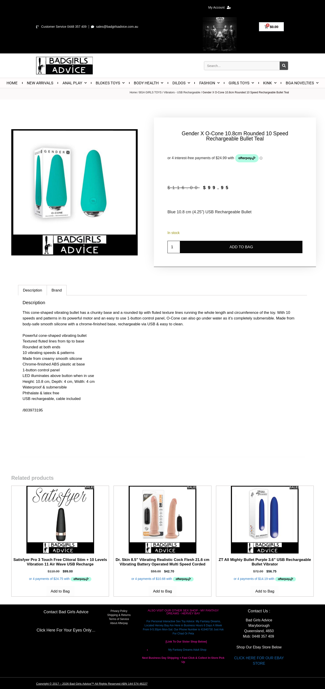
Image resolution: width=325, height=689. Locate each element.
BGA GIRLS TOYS (150, 92)
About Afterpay (119, 623)
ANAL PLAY (75, 83)
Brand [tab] (56, 290)
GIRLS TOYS (241, 83)
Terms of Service (119, 619)
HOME (12, 83)
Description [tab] (32, 290)
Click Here (46, 630)
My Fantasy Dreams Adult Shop (187, 649)
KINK (269, 83)
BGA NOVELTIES (302, 83)
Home (133, 92)
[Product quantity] (173, 247)
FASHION (209, 83)
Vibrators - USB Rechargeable (182, 92)
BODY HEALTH (148, 83)
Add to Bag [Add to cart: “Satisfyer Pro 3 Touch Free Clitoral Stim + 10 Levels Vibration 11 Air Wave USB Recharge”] (60, 591)
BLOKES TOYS (110, 83)
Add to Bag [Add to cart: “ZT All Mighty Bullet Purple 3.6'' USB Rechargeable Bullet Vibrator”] (264, 591)
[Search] (284, 66)
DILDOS (181, 83)
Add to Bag (241, 247)
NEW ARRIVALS (40, 83)
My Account (219, 7)
